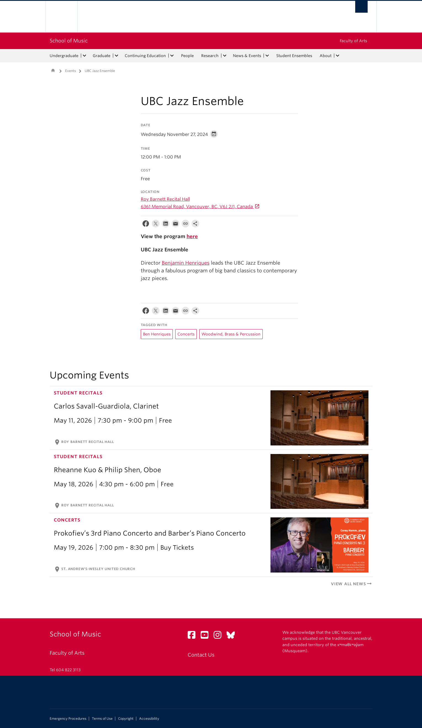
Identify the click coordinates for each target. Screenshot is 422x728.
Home (53, 70)
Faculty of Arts (353, 41)
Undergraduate (64, 55)
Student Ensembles (294, 55)
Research (210, 55)
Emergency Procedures (68, 719)
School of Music (69, 41)
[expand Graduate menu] (116, 56)
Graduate (101, 55)
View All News (351, 584)
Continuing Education (145, 55)
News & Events (247, 55)
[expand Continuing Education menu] (172, 56)
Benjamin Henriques (185, 263)
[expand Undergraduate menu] (84, 56)
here (192, 236)
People (187, 55)
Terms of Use (102, 719)
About (325, 55)
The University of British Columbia (61, 17)
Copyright (126, 719)
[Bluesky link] (233, 636)
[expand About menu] (338, 56)
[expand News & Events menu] (267, 56)
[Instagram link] (219, 636)
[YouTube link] (207, 636)
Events (70, 71)
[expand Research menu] (225, 56)
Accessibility (149, 719)
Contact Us (201, 655)
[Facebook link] (194, 636)
